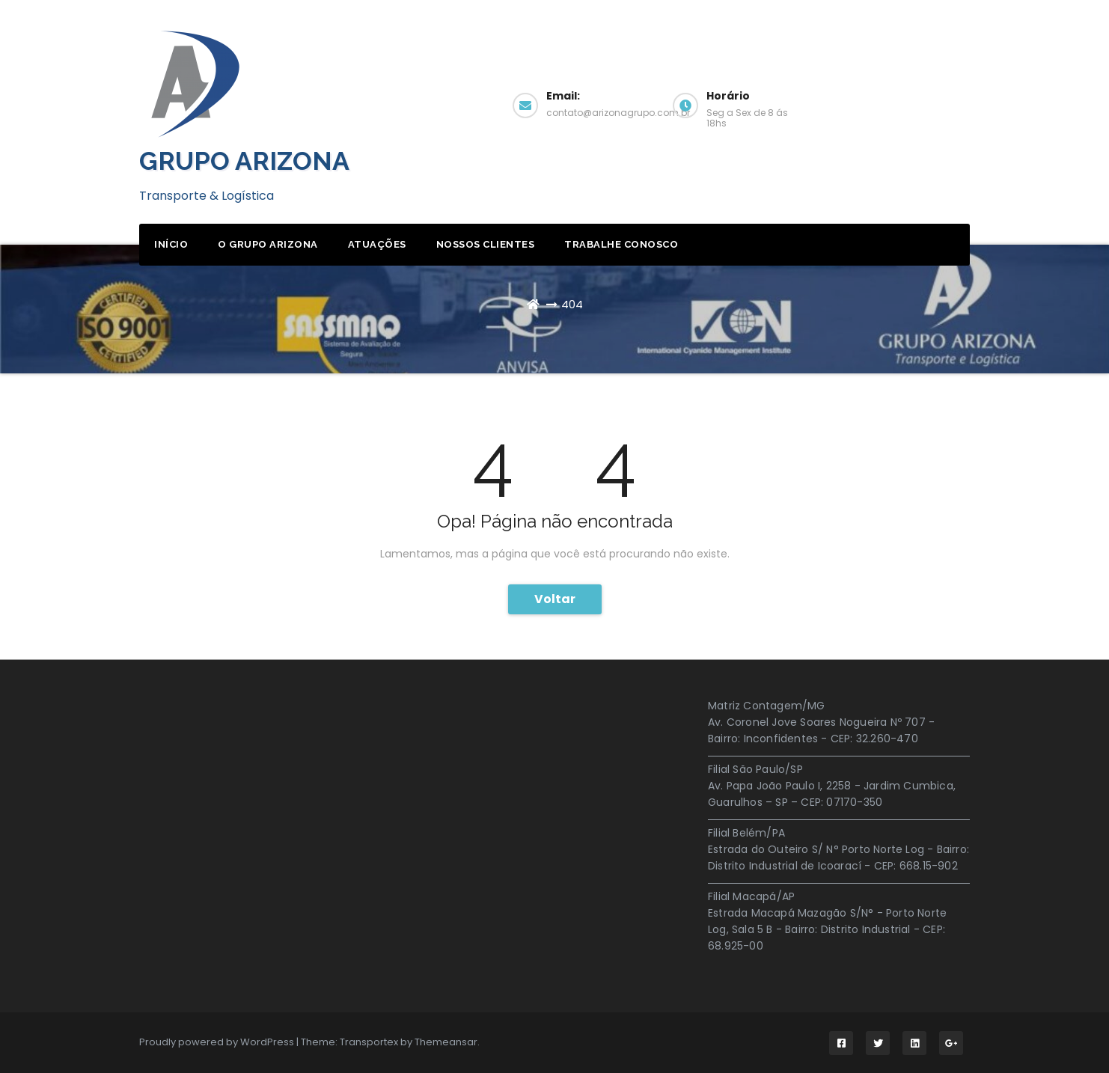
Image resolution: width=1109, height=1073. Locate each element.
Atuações (377, 244)
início (171, 244)
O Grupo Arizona (268, 244)
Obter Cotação (906, 103)
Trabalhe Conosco (621, 244)
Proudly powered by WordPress (217, 1042)
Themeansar (446, 1042)
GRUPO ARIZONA (244, 161)
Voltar (554, 599)
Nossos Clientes (485, 244)
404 (572, 304)
